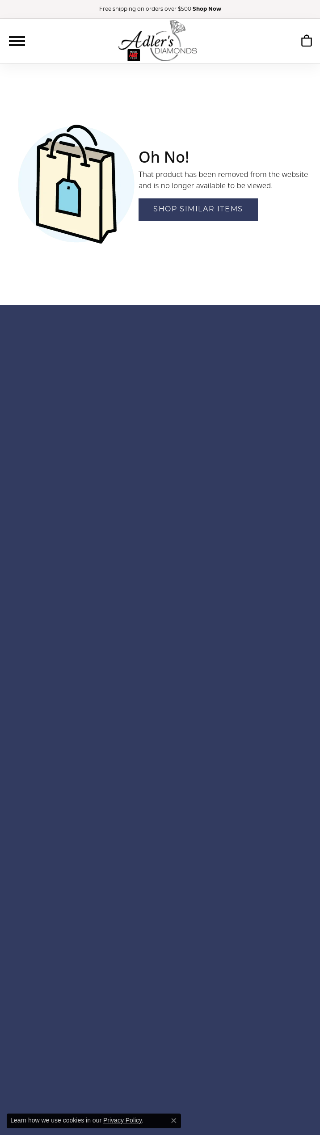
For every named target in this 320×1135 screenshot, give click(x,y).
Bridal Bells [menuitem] (160, 611)
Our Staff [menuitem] (160, 971)
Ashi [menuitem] (160, 593)
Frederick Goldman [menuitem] (160, 638)
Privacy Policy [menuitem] (160, 998)
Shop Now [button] (207, 9)
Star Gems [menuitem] (160, 763)
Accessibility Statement (276, 1108)
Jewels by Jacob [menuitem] (160, 691)
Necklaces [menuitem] (160, 890)
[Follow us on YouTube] (126, 1037)
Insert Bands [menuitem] (160, 908)
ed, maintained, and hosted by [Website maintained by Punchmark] (189, 1108)
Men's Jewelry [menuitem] (159, 827)
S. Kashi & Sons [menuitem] (160, 754)
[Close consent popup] (174, 1120)
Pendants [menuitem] (160, 881)
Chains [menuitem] (160, 899)
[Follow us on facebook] (155, 1037)
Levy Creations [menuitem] (160, 709)
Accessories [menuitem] (160, 809)
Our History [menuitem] (160, 954)
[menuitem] (66, 1083)
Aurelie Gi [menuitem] (160, 602)
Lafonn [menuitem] (160, 700)
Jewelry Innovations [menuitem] (160, 682)
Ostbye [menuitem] (160, 727)
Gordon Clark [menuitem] (160, 664)
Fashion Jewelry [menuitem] (160, 818)
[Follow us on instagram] (167, 1037)
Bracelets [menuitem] (160, 872)
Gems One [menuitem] (159, 647)
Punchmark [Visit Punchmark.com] (236, 1108)
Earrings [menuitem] (160, 863)
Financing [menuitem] (160, 962)
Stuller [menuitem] (160, 772)
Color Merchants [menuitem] (160, 620)
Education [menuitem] (160, 980)
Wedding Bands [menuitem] (160, 845)
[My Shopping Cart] (306, 41)
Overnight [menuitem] (159, 736)
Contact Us (161, 460)
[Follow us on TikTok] (181, 1037)
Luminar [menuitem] (160, 718)
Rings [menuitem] (160, 854)
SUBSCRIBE (271, 363)
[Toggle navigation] (17, 41)
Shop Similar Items (198, 209)
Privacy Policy (122, 1120)
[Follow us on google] (142, 1037)
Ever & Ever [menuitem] (160, 629)
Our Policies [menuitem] (160, 989)
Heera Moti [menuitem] (160, 673)
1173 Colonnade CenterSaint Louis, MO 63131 (160, 427)
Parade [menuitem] (160, 745)
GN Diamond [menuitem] (160, 656)
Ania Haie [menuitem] (160, 584)
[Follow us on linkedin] (195, 1037)
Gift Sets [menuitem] (160, 916)
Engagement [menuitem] (160, 836)
